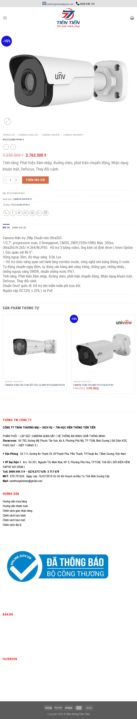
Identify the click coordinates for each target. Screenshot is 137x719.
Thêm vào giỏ (35, 180)
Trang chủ (9, 134)
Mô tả (6, 227)
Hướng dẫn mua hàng (15, 501)
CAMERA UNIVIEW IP (73, 134)
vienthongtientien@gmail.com (58, 4)
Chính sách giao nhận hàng (17, 511)
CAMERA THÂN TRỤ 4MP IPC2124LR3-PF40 (93, 385)
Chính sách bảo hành (14, 515)
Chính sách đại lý (12, 525)
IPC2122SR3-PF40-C (20, 204)
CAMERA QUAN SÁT (28, 134)
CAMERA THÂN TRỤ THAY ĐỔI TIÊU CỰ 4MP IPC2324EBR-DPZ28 (35, 385)
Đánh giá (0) (19, 227)
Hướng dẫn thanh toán (15, 506)
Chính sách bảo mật (14, 520)
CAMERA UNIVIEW (51, 134)
